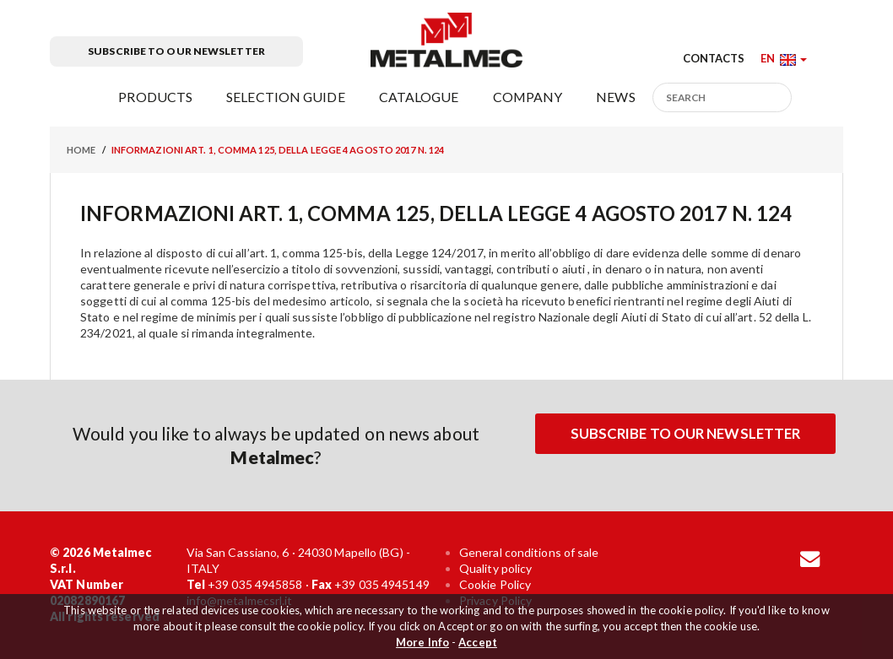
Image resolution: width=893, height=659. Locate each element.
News (615, 97)
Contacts (714, 58)
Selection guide (285, 97)
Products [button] (155, 97)
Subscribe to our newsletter (176, 51)
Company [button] (528, 97)
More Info (422, 642)
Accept (477, 642)
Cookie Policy (495, 584)
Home (81, 149)
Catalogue (419, 97)
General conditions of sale (529, 552)
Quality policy (495, 568)
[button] (783, 58)
